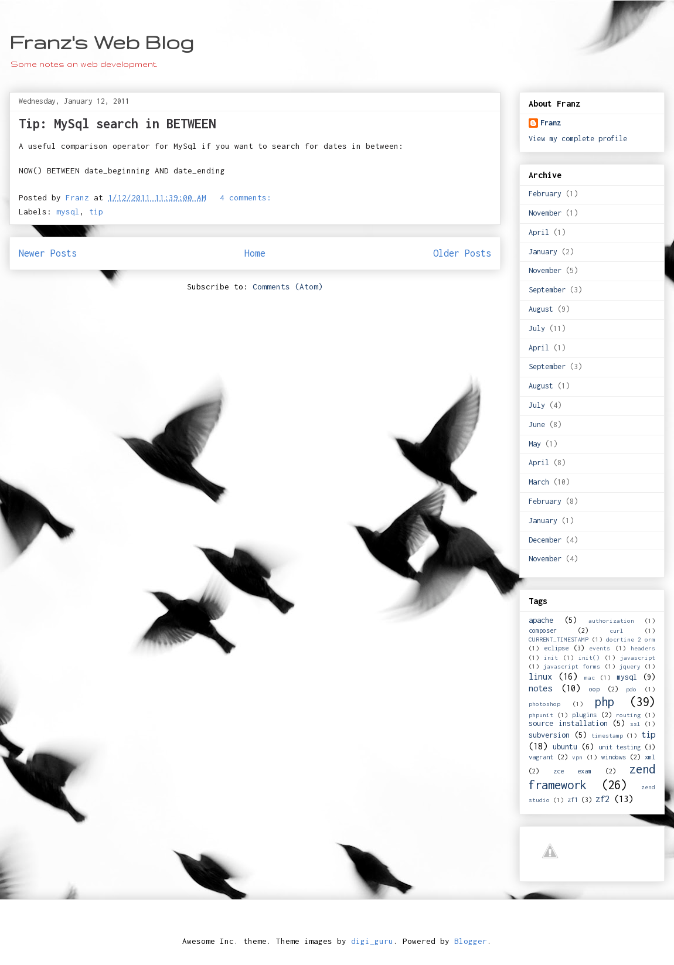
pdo (631, 689)
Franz (550, 122)
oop (594, 689)
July (537, 328)
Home (254, 253)
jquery (630, 666)
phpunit (541, 714)
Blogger (470, 941)
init (551, 657)
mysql (68, 211)
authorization (611, 620)
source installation (568, 723)
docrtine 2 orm (630, 639)
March (539, 482)
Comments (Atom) (288, 286)
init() (589, 657)
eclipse (556, 648)
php (604, 701)
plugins (584, 714)
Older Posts (462, 253)
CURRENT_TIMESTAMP (558, 639)
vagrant (541, 757)
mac (589, 677)
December (545, 540)
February (545, 193)
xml (650, 757)
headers (643, 648)
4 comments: (245, 197)
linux (540, 676)
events (599, 648)
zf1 (572, 799)
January (543, 251)
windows (613, 757)
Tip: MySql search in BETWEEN (117, 123)
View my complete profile (578, 138)
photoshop (544, 703)
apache (541, 620)
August (541, 309)
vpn (577, 757)
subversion (549, 735)
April (539, 232)
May (535, 443)
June (537, 424)
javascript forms (571, 666)
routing (628, 714)
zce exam (572, 771)
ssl (635, 723)
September (547, 289)
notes (540, 688)
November (545, 213)
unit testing (619, 747)
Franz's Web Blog (101, 41)
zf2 (602, 799)
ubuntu (565, 746)
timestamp (607, 735)
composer (543, 630)
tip (96, 211)
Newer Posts (48, 253)
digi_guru (372, 941)
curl (617, 630)
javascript (637, 657)
